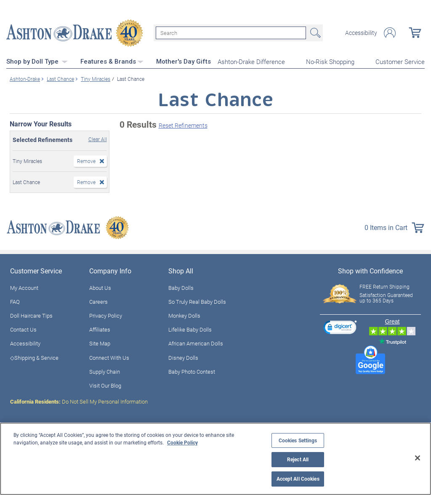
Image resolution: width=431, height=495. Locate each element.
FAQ (15, 301)
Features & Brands (112, 61)
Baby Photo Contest (191, 371)
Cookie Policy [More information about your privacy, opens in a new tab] (182, 442)
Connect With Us (109, 357)
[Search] (231, 33)
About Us (100, 287)
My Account (24, 287)
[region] (215, 459)
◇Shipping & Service (34, 357)
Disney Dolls (183, 357)
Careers (98, 301)
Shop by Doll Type (37, 61)
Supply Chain (104, 371)
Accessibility (361, 33)
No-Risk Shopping (330, 61)
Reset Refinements (183, 125)
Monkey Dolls (184, 315)
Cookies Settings (298, 440)
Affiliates (99, 329)
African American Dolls (195, 343)
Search (314, 33)
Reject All (298, 459)
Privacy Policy (105, 315)
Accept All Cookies (298, 479)
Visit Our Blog (105, 385)
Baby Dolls (181, 287)
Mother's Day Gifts (183, 61)
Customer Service (400, 61)
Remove (86, 160)
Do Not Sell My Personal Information (79, 401)
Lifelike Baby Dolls (190, 329)
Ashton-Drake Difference (251, 61)
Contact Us (23, 329)
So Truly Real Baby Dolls (197, 301)
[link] (340, 328)
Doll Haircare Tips (31, 315)
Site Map (99, 343)
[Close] (417, 458)
